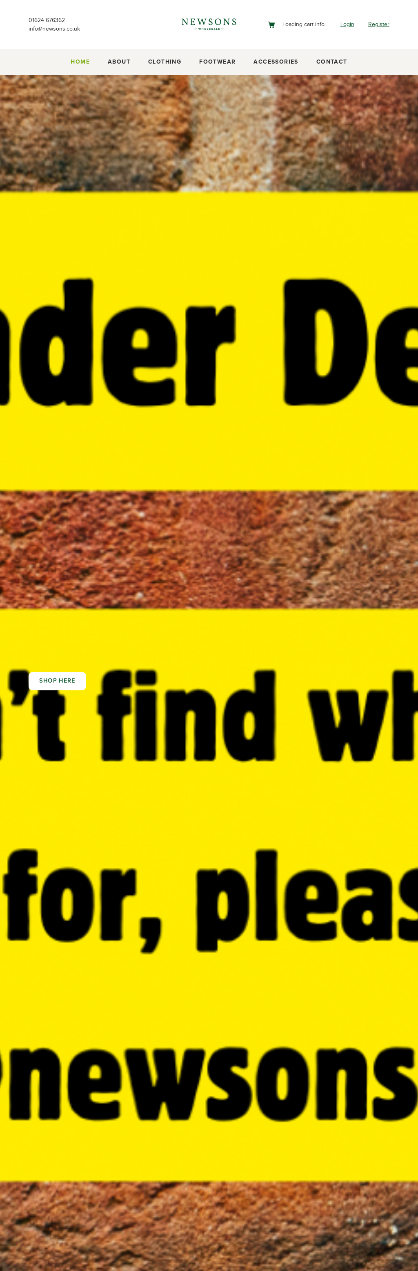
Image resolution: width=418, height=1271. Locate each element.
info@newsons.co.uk (58, 29)
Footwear (217, 62)
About (119, 62)
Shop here (57, 681)
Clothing (164, 62)
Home (80, 62)
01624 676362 (49, 19)
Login (344, 24)
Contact (331, 62)
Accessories (275, 62)
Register (377, 24)
